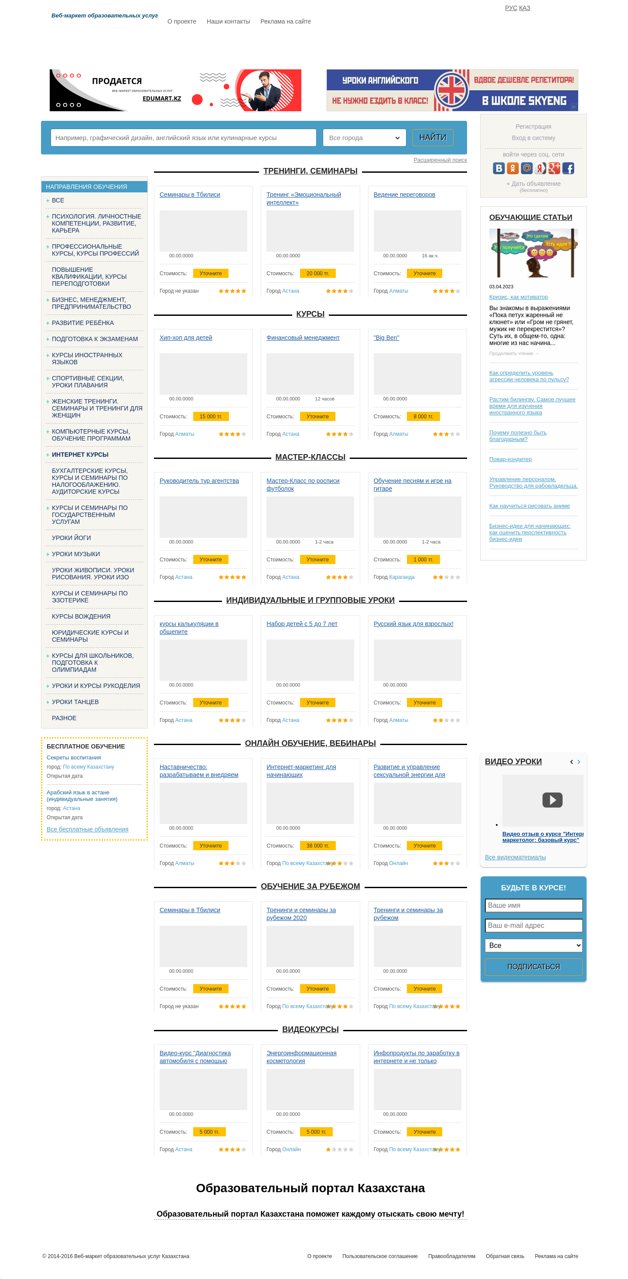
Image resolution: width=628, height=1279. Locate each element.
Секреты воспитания (74, 757)
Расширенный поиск (440, 160)
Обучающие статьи (530, 217)
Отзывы (397, 46)
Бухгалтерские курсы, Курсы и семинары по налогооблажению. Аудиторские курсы (90, 481)
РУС (511, 7)
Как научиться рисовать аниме (529, 506)
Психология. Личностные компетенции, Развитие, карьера (96, 223)
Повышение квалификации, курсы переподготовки (89, 276)
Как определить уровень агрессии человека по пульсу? (529, 376)
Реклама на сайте (285, 21)
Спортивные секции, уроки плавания (88, 382)
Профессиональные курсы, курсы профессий (95, 250)
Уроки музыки (76, 554)
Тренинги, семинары (310, 171)
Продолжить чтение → (514, 353)
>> (580, 762)
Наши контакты (228, 21)
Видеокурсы (310, 1029)
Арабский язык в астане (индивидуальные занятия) (82, 795)
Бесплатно (303, 46)
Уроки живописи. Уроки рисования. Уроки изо (93, 574)
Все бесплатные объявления (88, 829)
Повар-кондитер (510, 459)
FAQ (436, 46)
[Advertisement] (532, 656)
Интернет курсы (80, 454)
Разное (64, 718)
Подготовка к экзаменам (95, 338)
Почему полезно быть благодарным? (518, 435)
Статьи (353, 46)
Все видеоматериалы (515, 857)
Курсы (311, 314)
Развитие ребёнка (83, 322)
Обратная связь (505, 1256)
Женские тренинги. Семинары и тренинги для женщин (97, 408)
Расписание (198, 46)
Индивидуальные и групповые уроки (310, 600)
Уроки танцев (75, 701)
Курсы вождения (81, 616)
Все (58, 200)
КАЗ (524, 7)
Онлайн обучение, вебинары (310, 743)
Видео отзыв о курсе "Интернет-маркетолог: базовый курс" (548, 837)
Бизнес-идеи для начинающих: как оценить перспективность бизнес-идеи (529, 532)
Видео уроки (513, 761)
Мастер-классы (311, 457)
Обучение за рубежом (310, 886)
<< (572, 762)
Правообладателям (451, 1256)
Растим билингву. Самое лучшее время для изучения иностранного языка (532, 406)
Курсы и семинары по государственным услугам (90, 514)
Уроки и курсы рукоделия (96, 685)
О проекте (181, 21)
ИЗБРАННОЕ (480, 46)
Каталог (252, 46)
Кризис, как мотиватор (518, 297)
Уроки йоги (71, 537)
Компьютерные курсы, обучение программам (91, 435)
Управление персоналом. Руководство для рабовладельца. (533, 482)
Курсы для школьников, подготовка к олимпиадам (93, 662)
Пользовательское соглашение (380, 1256)
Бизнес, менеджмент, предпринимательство (91, 303)
